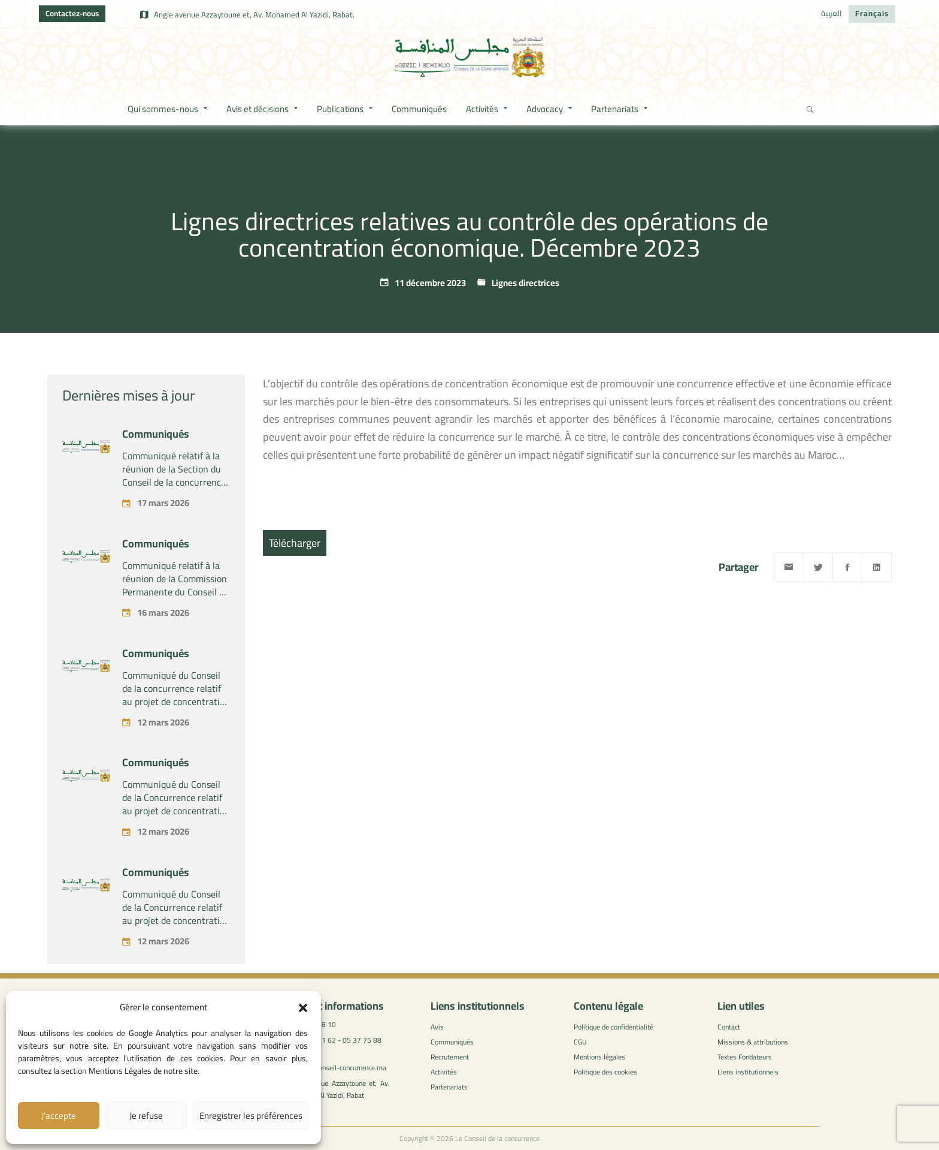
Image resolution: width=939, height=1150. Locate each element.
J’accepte (58, 1115)
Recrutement (450, 1057)
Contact (728, 1027)
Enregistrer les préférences (250, 1115)
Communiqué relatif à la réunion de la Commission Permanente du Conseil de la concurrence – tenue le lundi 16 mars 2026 (175, 591)
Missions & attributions (752, 1042)
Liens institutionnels (748, 1072)
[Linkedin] (877, 567)
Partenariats (449, 1087)
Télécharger (294, 543)
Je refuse (146, 1115)
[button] (303, 1008)
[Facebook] (847, 567)
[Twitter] (818, 567)
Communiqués (155, 434)
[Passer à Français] (872, 14)
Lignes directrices (525, 282)
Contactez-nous (72, 13)
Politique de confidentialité (613, 1027)
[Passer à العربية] (831, 14)
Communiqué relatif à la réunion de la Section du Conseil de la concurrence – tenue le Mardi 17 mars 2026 (174, 482)
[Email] (789, 567)
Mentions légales (599, 1057)
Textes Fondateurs (744, 1057)
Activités (444, 1072)
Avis (437, 1027)
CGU (580, 1042)
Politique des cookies (605, 1072)
